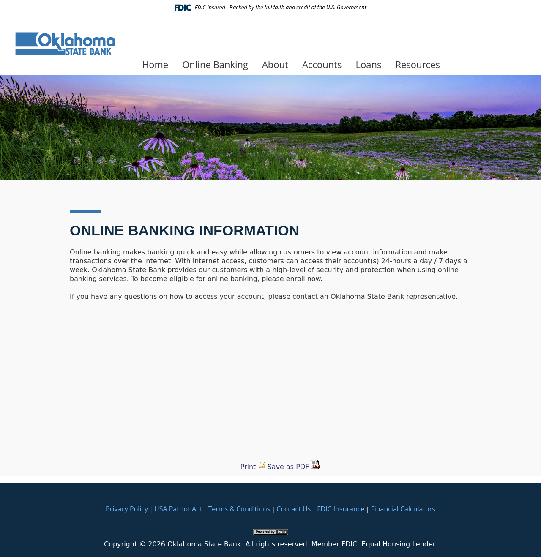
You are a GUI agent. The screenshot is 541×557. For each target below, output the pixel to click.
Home (155, 64)
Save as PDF (288, 467)
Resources (417, 64)
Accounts (322, 64)
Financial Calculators (403, 508)
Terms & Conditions (239, 508)
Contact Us (293, 508)
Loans (368, 64)
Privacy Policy (127, 508)
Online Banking (215, 64)
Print (248, 467)
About (275, 64)
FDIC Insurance (340, 508)
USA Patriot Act (178, 508)
